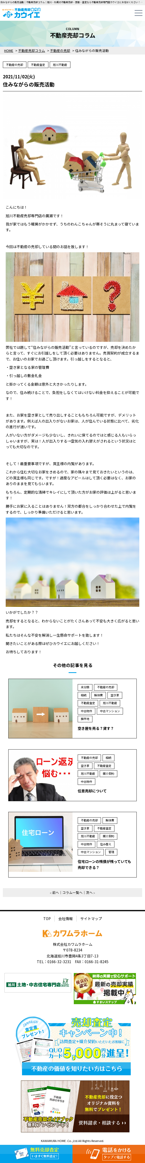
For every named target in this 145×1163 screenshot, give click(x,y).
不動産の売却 (14, 65)
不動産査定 (38, 65)
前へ (55, 892)
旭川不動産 (60, 65)
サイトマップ (91, 918)
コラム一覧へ (72, 892)
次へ (89, 892)
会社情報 (65, 918)
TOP (47, 918)
